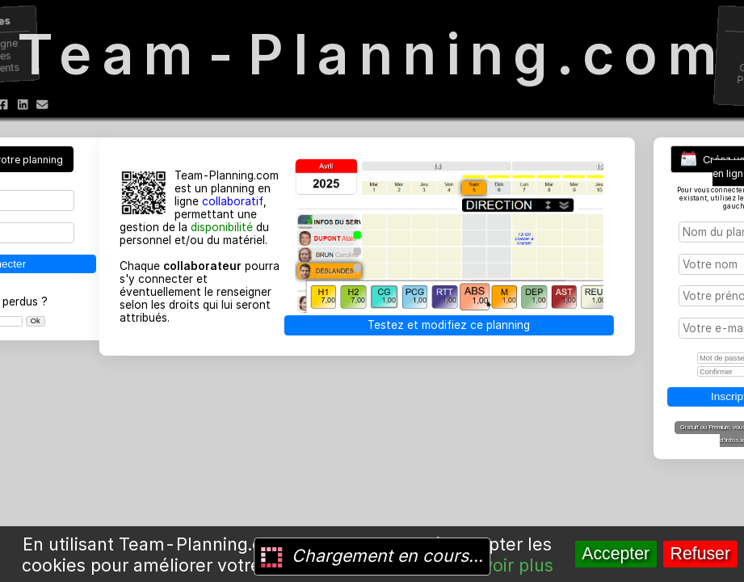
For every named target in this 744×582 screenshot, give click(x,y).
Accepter (615, 553)
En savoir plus (496, 565)
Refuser (700, 553)
